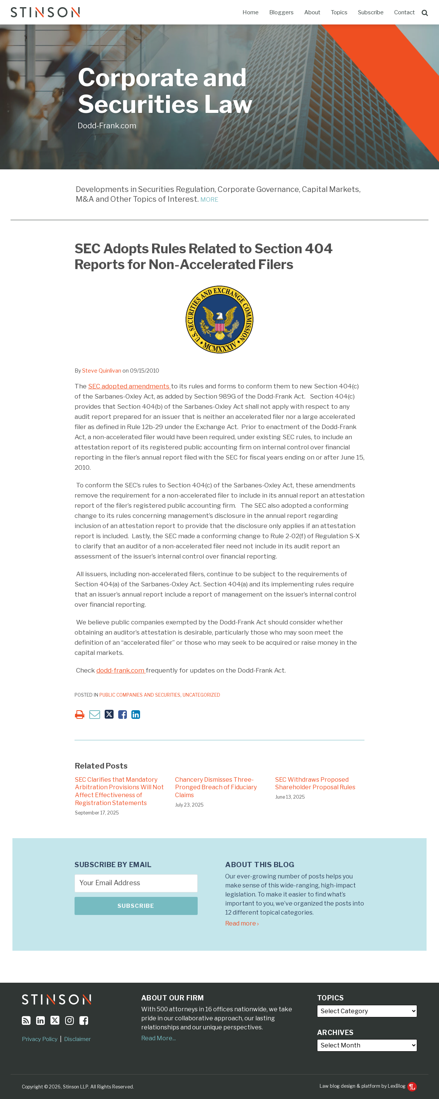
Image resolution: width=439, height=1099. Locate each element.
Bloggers (281, 12)
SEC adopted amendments (129, 386)
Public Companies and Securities (139, 695)
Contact (404, 12)
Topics (339, 12)
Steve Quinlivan (101, 370)
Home (250, 12)
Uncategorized (201, 695)
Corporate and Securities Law (165, 90)
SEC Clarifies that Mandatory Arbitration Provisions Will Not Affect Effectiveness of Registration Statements (119, 791)
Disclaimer (77, 1039)
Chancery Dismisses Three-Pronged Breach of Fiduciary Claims (216, 787)
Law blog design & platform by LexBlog (368, 1086)
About (312, 12)
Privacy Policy (40, 1039)
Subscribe (371, 12)
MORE (209, 199)
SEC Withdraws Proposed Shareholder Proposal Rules (315, 783)
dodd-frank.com (121, 670)
